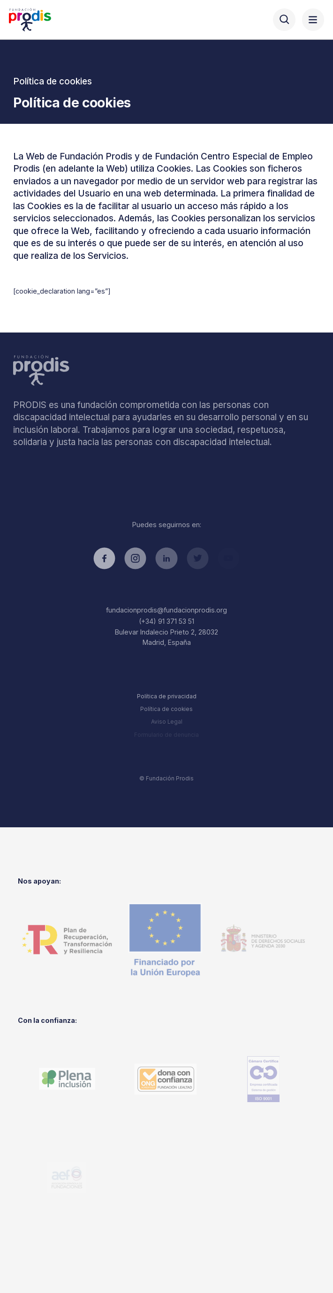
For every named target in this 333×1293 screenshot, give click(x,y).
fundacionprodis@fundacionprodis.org (166, 610)
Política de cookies (166, 709)
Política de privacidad (167, 696)
